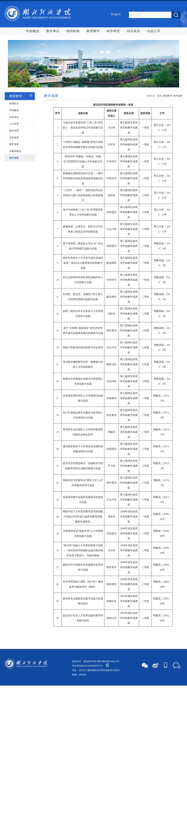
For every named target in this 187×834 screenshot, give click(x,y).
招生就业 (133, 31)
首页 (159, 124)
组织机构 (73, 31)
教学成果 (177, 124)
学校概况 (32, 31)
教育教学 (93, 31)
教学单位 (52, 31)
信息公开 (153, 31)
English (116, 14)
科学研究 (113, 31)
